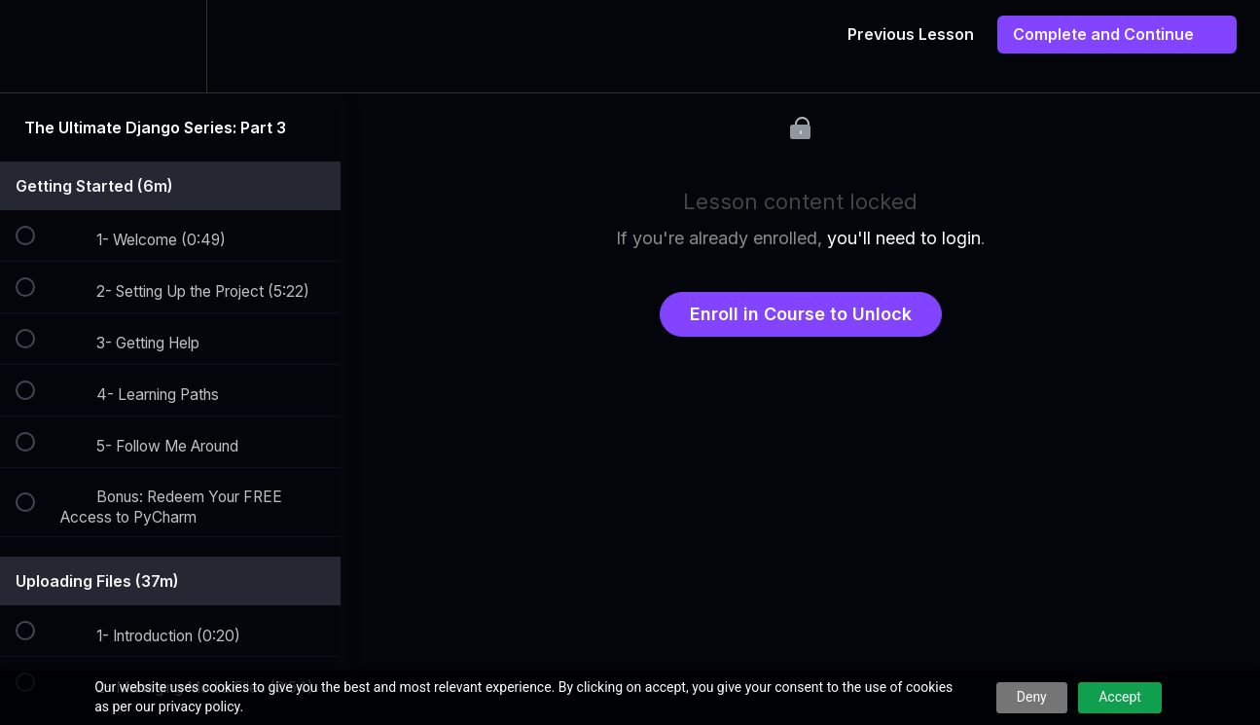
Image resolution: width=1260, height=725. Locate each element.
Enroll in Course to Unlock (801, 314)
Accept (1119, 697)
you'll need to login (904, 238)
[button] (36, 46)
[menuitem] (170, 46)
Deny (1032, 697)
